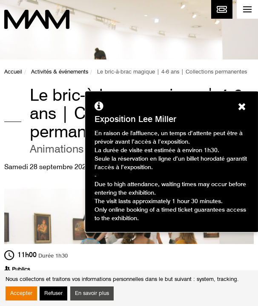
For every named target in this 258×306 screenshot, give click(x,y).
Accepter (21, 293)
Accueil (13, 72)
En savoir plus (92, 293)
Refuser (53, 293)
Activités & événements (59, 72)
